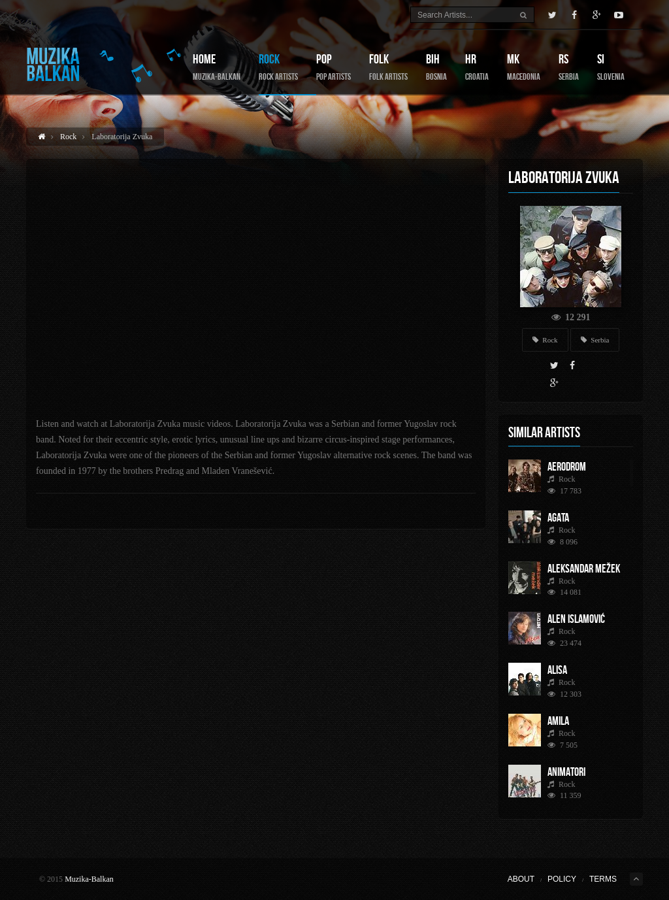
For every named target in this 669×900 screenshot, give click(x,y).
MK (523, 67)
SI (611, 67)
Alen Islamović (576, 618)
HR (477, 67)
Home (216, 67)
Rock (278, 67)
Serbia (595, 340)
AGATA (558, 517)
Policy (561, 879)
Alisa (557, 669)
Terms (603, 879)
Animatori (566, 771)
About (521, 879)
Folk (388, 67)
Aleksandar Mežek (583, 568)
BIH (436, 67)
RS (569, 67)
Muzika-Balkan (89, 879)
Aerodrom (566, 466)
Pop (333, 67)
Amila (558, 720)
